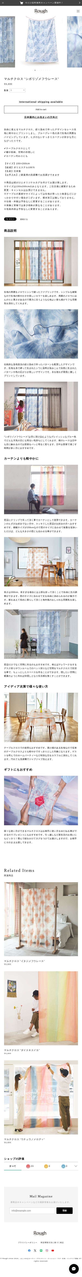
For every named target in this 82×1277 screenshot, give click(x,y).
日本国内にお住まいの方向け (41, 117)
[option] (41, 42)
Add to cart (41, 109)
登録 (64, 1210)
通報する (24, 219)
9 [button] (49, 70)
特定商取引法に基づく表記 (52, 1242)
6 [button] (43, 70)
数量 (6, 90)
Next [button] (77, 41)
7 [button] (45, 70)
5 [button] (41, 70)
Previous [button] (4, 41)
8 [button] (47, 70)
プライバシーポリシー (27, 1242)
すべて (12, 1166)
